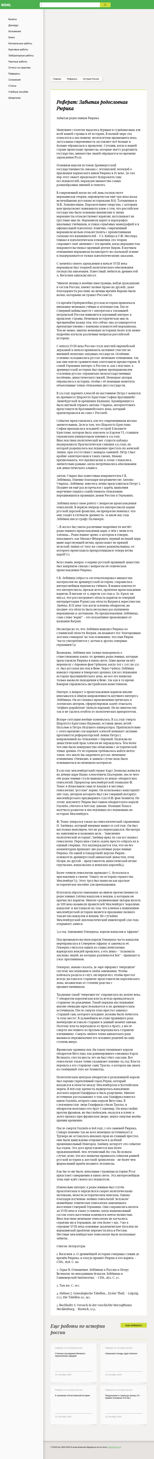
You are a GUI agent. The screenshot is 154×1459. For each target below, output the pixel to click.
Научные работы (17, 61)
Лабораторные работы (21, 55)
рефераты (72, 79)
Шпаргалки (14, 98)
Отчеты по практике (19, 67)
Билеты (12, 19)
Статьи (12, 86)
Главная (57, 79)
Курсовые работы (18, 49)
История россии (91, 79)
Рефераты (14, 73)
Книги (11, 37)
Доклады (13, 25)
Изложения (14, 31)
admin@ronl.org (114, 1447)
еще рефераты (133, 1325)
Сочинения (14, 79)
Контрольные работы (20, 43)
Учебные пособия (18, 92)
